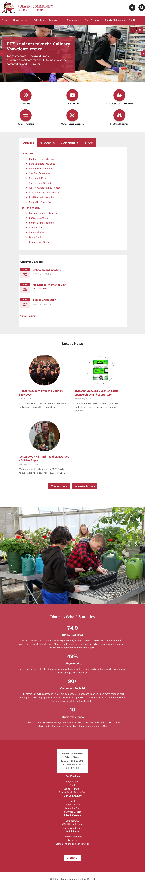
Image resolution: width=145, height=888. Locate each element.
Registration (72, 781)
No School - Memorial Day (49, 284)
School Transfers (72, 788)
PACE (72, 801)
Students (47, 142)
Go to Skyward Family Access (44, 187)
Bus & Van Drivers (72, 828)
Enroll (72, 785)
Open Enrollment (38, 237)
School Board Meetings (41, 222)
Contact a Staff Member (42, 159)
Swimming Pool (72, 808)
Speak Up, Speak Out (40, 202)
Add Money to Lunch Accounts (45, 192)
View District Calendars (41, 183)
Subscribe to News (85, 486)
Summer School (72, 812)
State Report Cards (39, 242)
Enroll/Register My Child (42, 163)
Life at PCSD (72, 820)
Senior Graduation (44, 299)
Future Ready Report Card (72, 792)
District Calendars (72, 836)
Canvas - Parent (37, 232)
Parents (28, 142)
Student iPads (36, 227)
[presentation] (2, 53)
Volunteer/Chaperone (40, 168)
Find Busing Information (41, 197)
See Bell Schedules (39, 173)
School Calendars (38, 218)
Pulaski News (72, 804)
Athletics (72, 840)
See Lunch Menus (38, 178)
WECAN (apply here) (72, 824)
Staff (89, 142)
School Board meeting (47, 270)
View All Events (27, 316)
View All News (59, 486)
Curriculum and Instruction (43, 213)
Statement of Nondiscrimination (73, 844)
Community (70, 142)
